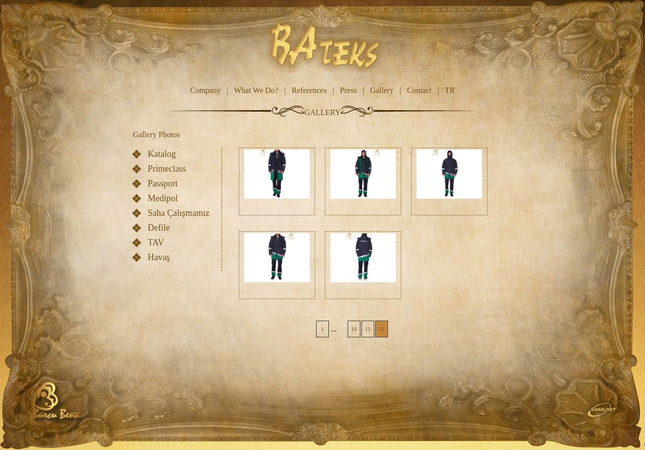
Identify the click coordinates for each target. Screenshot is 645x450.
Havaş (159, 257)
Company (205, 90)
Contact (419, 90)
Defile (159, 228)
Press (348, 90)
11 (368, 329)
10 (354, 329)
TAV (156, 242)
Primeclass (167, 169)
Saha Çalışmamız (178, 213)
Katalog (162, 154)
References (308, 90)
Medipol (163, 198)
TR (449, 90)
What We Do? (256, 90)
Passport (163, 183)
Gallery (382, 90)
